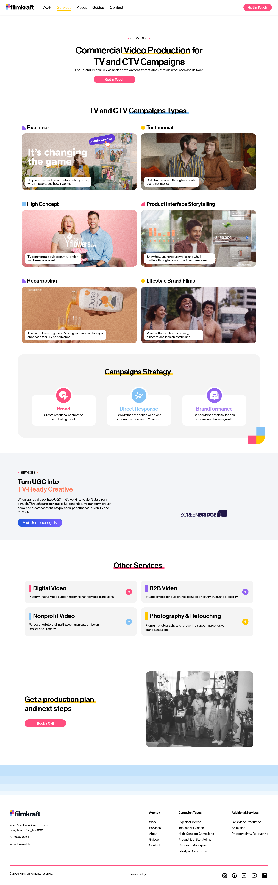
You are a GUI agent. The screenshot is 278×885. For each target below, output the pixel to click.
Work (47, 7)
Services (64, 7)
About (82, 7)
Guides (98, 7)
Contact (116, 7)
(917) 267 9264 (19, 836)
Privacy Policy (137, 874)
